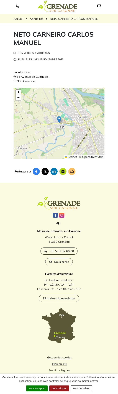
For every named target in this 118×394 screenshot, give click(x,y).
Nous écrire (59, 261)
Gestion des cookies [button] (59, 357)
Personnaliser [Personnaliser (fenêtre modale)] (81, 388)
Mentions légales (59, 370)
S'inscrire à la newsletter (59, 298)
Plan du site (59, 364)
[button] (59, 119)
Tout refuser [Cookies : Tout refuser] (59, 388)
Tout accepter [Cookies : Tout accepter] (37, 388)
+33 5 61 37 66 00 (59, 251)
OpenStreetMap (93, 157)
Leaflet (71, 157)
